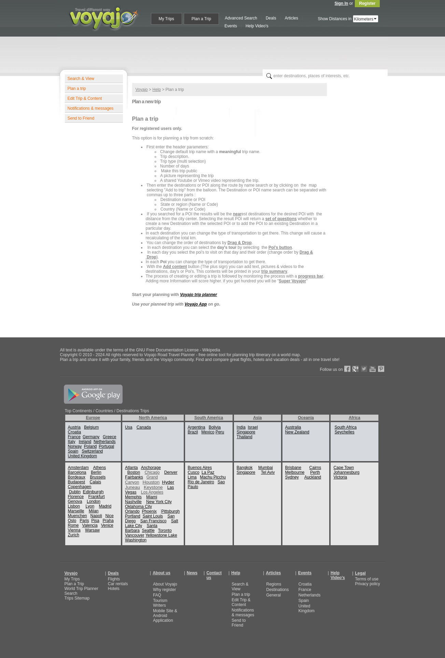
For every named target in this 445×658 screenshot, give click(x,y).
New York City (159, 501)
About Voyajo (165, 584)
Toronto (165, 530)
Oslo (72, 520)
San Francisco (153, 521)
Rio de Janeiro (201, 482)
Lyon (90, 506)
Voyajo (142, 89)
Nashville (133, 501)
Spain (73, 451)
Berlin (96, 472)
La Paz (207, 472)
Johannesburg (346, 472)
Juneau (132, 487)
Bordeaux (76, 477)
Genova (75, 501)
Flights (114, 579)
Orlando (132, 511)
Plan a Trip (74, 583)
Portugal (106, 446)
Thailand (244, 436)
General (273, 595)
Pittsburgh (170, 511)
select (375, 19)
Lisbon (74, 506)
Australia (293, 427)
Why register (164, 589)
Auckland (312, 477)
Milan (94, 511)
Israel (253, 427)
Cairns (315, 467)
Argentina (196, 427)
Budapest (76, 482)
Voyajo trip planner (198, 294)
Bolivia (215, 427)
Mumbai (265, 467)
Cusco (193, 472)
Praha (108, 520)
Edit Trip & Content (85, 98)
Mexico (207, 432)
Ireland (85, 441)
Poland (90, 446)
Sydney (292, 477)
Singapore (246, 432)
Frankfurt (96, 496)
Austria (74, 427)
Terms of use (366, 579)
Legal (360, 573)
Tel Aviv (268, 472)
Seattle (148, 530)
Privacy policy (367, 583)
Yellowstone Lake (161, 535)
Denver (171, 472)
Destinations (277, 589)
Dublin (75, 491)
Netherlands (105, 441)
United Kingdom (82, 456)
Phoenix (149, 511)
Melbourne (295, 472)
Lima (192, 477)
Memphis (133, 497)
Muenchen (77, 515)
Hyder (168, 482)
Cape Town (343, 467)
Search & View (81, 78)
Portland (132, 516)
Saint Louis (152, 516)
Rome (73, 525)
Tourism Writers (160, 603)
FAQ (157, 595)
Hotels (114, 588)
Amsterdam (78, 467)
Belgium (91, 427)
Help (156, 89)
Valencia (90, 525)
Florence (76, 496)
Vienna (74, 530)
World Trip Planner (81, 588)
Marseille (76, 511)
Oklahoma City (138, 506)
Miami (151, 497)
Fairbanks (134, 477)
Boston (133, 472)
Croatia (74, 432)
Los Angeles (152, 492)
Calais (95, 482)
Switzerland (92, 451)
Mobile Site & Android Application (165, 615)
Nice (110, 515)
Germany (91, 436)
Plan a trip (77, 88)
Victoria (340, 477)
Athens (99, 467)
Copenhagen (80, 486)
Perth (315, 472)
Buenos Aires (200, 467)
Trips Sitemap (77, 598)
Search (71, 593)
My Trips (72, 579)
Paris (84, 520)
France (74, 436)
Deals (113, 573)
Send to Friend (81, 118)
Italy (71, 441)
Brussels (98, 477)
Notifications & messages (91, 108)
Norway (75, 446)
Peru (219, 432)
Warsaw (92, 530)
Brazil (193, 432)
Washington (136, 540)
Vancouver (134, 535)
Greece (109, 436)
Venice (107, 525)
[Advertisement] (225, 51)
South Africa (345, 427)
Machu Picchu (213, 477)
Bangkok (245, 467)
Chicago (151, 472)
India (241, 427)
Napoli (96, 515)
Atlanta (131, 467)
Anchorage (151, 467)
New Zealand (297, 432)
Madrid (105, 506)
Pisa (95, 520)
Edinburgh (93, 491)
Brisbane (293, 467)
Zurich (73, 535)
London (93, 501)
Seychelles (344, 432)
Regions (273, 584)
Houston (150, 482)
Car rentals (118, 583)
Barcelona (77, 472)
